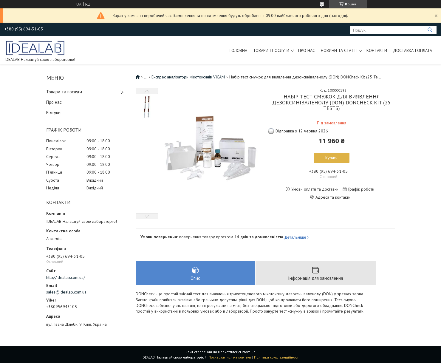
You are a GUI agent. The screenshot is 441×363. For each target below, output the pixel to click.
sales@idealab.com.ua (66, 292)
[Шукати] (430, 30)
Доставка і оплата (412, 50)
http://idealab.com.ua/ (65, 277)
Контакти (376, 50)
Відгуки (53, 112)
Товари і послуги (271, 50)
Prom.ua (249, 352)
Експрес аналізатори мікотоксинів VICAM (188, 77)
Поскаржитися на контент (229, 357)
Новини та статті (339, 50)
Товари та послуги (64, 92)
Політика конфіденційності (276, 357)
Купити (331, 157)
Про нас (306, 50)
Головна (238, 50)
